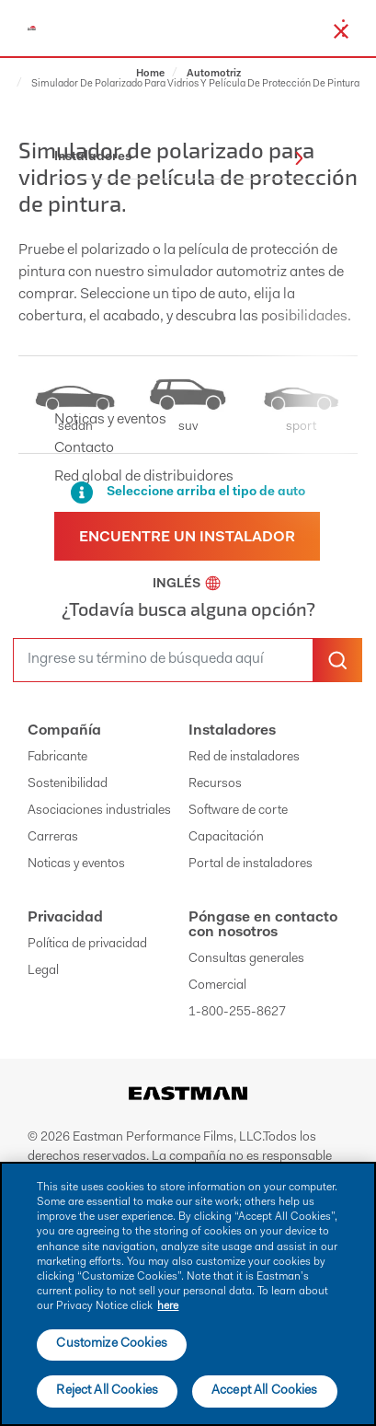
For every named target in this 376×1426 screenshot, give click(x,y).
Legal (43, 971)
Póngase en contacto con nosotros (262, 925)
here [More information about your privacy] (167, 1306)
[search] (163, 660)
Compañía (64, 731)
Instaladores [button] (178, 158)
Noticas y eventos (76, 864)
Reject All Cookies (107, 1391)
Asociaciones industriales (99, 811)
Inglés (187, 584)
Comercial (217, 986)
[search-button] (337, 660)
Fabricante (57, 757)
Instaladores (232, 731)
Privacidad (65, 917)
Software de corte (238, 811)
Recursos (215, 784)
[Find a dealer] (187, 536)
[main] (188, 1294)
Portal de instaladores (250, 864)
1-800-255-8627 (237, 1012)
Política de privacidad (87, 944)
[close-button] (341, 31)
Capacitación (226, 837)
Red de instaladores (244, 757)
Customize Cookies (111, 1344)
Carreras (53, 837)
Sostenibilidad (68, 784)
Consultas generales (246, 959)
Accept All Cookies (264, 1391)
